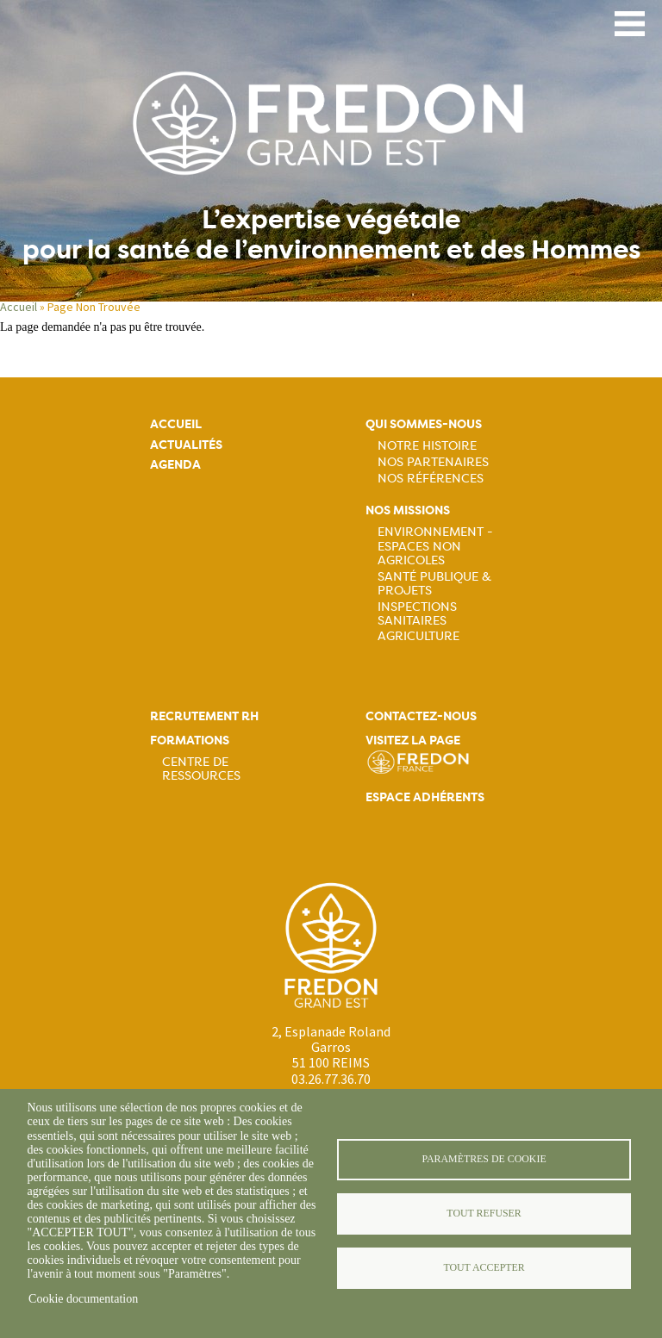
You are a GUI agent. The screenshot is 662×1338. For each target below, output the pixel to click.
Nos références (431, 478)
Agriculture (418, 636)
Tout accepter (483, 1267)
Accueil (18, 306)
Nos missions (407, 510)
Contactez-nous (421, 716)
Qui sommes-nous (423, 424)
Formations (189, 740)
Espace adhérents (424, 797)
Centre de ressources (201, 768)
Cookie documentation (83, 1298)
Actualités (186, 445)
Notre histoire (427, 445)
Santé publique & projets (434, 583)
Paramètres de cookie (484, 1159)
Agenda (175, 465)
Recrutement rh (204, 716)
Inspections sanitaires (417, 613)
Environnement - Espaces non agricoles (435, 545)
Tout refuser (484, 1213)
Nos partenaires (433, 462)
